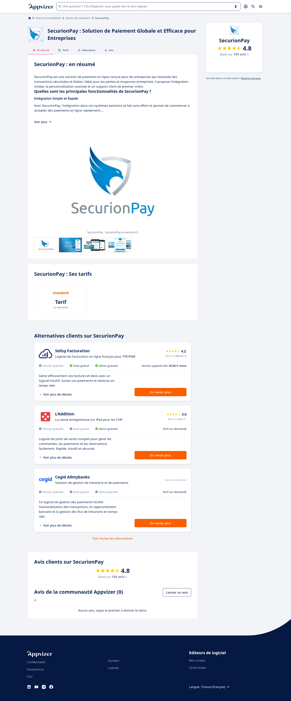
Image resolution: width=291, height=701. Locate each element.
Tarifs (63, 50)
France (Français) (216, 687)
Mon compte (197, 660)
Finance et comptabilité (48, 18)
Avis (108, 50)
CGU (29, 676)
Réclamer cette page (251, 78)
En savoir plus (160, 392)
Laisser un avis (177, 592)
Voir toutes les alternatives (113, 538)
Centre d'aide (197, 667)
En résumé (41, 50)
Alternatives (87, 50)
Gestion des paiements (77, 18)
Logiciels (113, 668)
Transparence (35, 669)
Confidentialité (36, 662)
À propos (113, 660)
